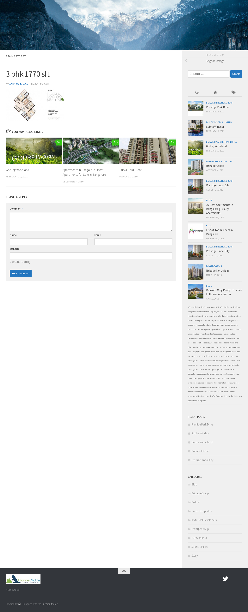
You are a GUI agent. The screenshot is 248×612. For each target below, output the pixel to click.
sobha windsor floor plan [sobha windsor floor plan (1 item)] (215, 383)
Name (13, 235)
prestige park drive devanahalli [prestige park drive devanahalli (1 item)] (201, 360)
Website (14, 249)
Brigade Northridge (218, 270)
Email (97, 235)
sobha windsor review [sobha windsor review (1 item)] (197, 391)
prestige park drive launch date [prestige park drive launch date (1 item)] (225, 365)
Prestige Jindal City (218, 185)
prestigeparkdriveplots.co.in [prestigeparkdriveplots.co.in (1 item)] (209, 374)
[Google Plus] (232, 578)
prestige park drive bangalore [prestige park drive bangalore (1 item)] (225, 356)
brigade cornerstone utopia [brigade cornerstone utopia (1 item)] (218, 325)
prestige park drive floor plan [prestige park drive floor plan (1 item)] (227, 360)
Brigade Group (214, 161)
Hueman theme (50, 604)
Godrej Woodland (17, 170)
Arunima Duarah (19, 84)
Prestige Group (224, 102)
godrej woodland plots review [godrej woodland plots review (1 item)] (213, 347)
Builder (210, 102)
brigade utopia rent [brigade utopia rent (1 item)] (196, 334)
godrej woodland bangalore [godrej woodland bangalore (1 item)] (221, 338)
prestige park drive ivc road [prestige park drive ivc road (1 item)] (199, 365)
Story (194, 555)
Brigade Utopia (215, 166)
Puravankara (199, 538)
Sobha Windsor (215, 126)
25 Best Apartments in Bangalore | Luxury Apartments (219, 209)
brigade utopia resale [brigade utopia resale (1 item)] (214, 334)
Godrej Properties (226, 141)
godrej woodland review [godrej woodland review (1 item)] (215, 351)
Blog (209, 200)
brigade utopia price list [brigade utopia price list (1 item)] (231, 329)
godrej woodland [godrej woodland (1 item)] (202, 338)
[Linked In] (239, 578)
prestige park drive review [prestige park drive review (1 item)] (204, 378)
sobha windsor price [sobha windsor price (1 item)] (228, 387)
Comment (16, 208)
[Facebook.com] (218, 578)
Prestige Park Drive (217, 107)
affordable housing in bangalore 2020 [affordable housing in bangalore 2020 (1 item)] (203, 307)
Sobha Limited (224, 122)
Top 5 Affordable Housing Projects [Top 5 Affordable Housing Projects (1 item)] (224, 396)
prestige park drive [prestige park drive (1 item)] (204, 356)
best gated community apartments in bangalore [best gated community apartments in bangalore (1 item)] (215, 320)
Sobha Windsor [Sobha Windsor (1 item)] (222, 378)
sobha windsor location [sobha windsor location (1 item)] (209, 387)
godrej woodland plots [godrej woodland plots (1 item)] (213, 343)
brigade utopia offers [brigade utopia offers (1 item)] (211, 329)
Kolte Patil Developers (204, 520)
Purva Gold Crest (130, 170)
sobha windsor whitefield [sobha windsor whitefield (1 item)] (219, 391)
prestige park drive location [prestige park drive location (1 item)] (200, 369)
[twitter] (225, 578)
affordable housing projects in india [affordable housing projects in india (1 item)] (212, 311)
